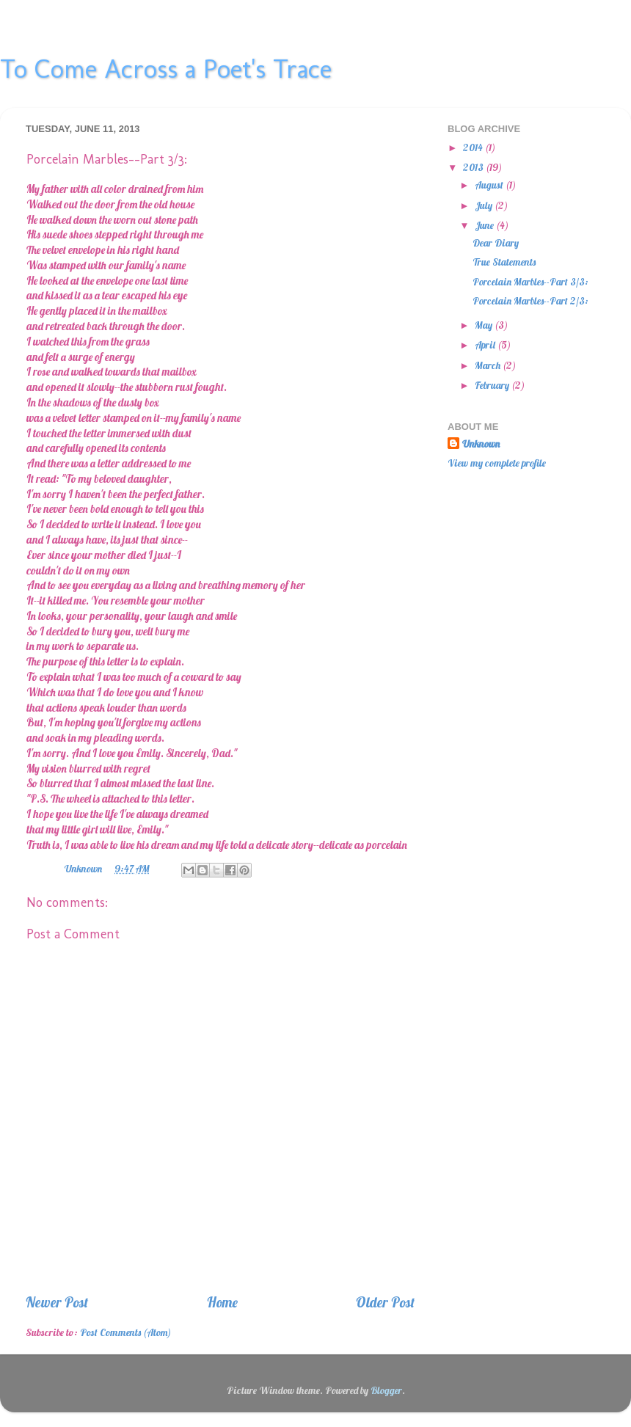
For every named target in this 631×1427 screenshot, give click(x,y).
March (489, 365)
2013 (474, 167)
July (485, 205)
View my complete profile (497, 462)
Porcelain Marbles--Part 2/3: (530, 300)
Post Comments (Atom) (125, 1332)
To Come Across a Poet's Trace (166, 68)
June (485, 225)
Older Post (385, 1302)
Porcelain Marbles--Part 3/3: (530, 281)
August (490, 184)
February (493, 385)
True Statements (504, 261)
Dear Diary (496, 242)
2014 (474, 147)
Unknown (481, 443)
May (485, 324)
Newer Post (57, 1302)
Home (222, 1302)
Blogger (386, 1390)
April (486, 344)
